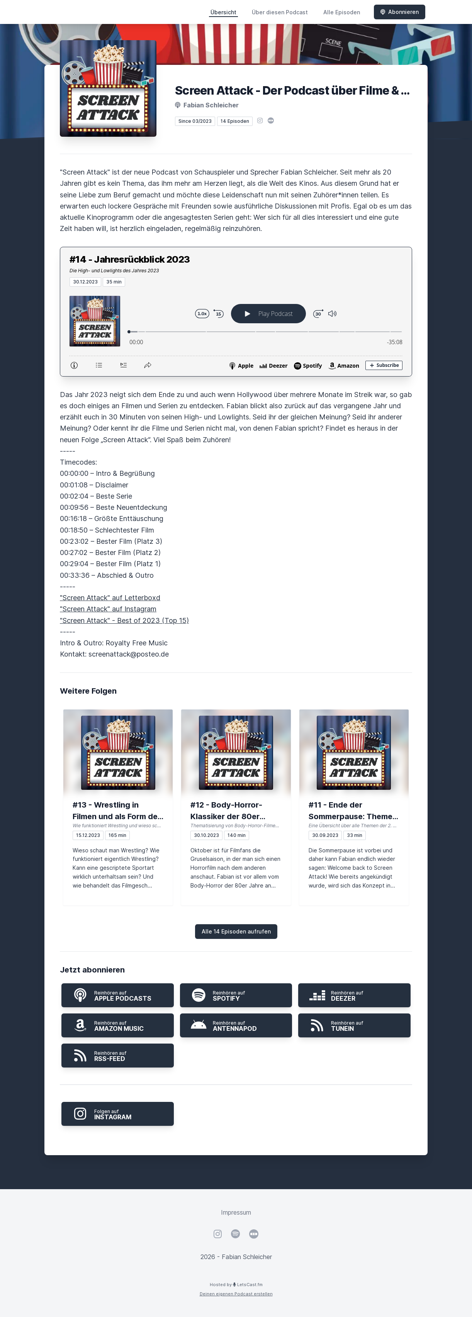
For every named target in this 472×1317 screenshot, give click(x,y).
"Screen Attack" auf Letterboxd (110, 598)
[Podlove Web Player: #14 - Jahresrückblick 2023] (236, 331)
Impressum (236, 1212)
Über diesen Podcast (280, 12)
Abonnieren (399, 11)
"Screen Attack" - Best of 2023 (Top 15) (124, 620)
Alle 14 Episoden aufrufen (236, 931)
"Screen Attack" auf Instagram (108, 609)
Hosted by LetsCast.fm (236, 1284)
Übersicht (223, 12)
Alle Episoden (341, 12)
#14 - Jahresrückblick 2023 (130, 259)
